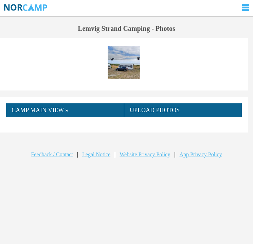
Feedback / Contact (52, 154)
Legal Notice (96, 154)
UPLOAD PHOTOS (155, 110)
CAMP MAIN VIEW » (40, 110)
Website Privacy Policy (145, 154)
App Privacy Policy (200, 154)
